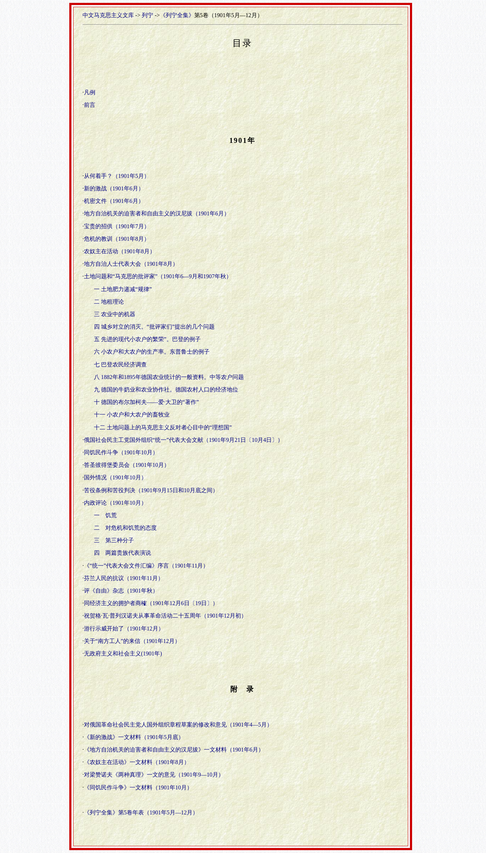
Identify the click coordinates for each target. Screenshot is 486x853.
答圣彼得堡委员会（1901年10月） (127, 465)
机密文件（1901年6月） (114, 201)
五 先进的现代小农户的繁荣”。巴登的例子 (147, 339)
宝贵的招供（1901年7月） (117, 226)
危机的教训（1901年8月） (117, 239)
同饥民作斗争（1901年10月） (121, 452)
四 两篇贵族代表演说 (122, 553)
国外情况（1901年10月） (115, 477)
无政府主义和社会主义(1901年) (123, 653)
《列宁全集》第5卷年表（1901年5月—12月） (141, 812)
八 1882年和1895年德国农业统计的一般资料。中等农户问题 (169, 377)
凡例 (89, 92)
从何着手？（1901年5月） (117, 176)
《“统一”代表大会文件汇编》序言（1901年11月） (146, 566)
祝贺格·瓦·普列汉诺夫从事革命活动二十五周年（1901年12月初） (165, 616)
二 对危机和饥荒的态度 (125, 528)
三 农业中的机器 (114, 314)
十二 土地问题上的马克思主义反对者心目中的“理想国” (163, 427)
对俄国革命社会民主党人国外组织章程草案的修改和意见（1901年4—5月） (178, 725)
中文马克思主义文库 (108, 15)
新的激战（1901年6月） (114, 188)
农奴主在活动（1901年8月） (119, 251)
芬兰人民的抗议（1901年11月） (124, 578)
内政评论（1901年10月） (115, 503)
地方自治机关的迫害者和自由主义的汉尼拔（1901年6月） (157, 213)
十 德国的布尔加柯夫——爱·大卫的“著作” (146, 402)
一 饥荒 (105, 515)
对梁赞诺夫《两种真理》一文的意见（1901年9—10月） (154, 775)
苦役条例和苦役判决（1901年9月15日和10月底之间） (151, 490)
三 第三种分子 (114, 540)
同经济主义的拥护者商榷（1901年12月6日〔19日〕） (151, 603)
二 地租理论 (109, 302)
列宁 (147, 15)
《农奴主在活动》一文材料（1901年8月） (137, 762)
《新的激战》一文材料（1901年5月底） (134, 737)
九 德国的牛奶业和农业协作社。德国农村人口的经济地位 (166, 389)
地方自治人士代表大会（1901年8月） (131, 264)
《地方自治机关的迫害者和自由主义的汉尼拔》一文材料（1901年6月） (174, 750)
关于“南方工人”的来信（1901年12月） (132, 641)
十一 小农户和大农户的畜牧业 (132, 414)
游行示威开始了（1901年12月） (124, 628)
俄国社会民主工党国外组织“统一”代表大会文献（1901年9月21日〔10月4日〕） (183, 440)
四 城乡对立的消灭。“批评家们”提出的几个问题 (154, 327)
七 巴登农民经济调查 (120, 364)
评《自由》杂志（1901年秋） (121, 591)
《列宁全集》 (177, 15)
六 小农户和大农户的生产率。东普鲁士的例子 (152, 352)
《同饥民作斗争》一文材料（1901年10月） (138, 787)
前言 (89, 105)
